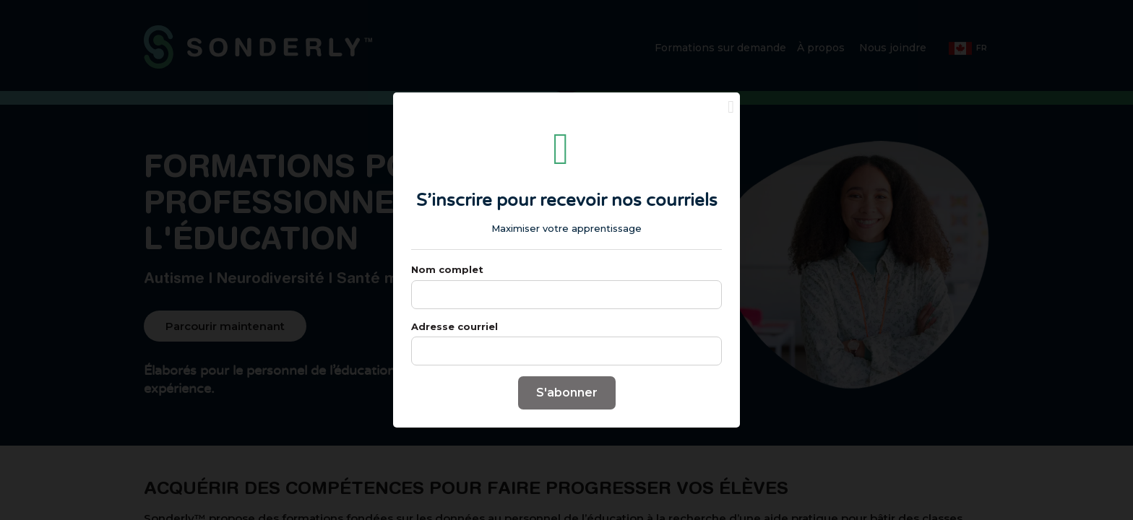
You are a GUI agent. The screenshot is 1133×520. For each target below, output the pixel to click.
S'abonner (567, 411)
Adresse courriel (454, 345)
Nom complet (447, 288)
